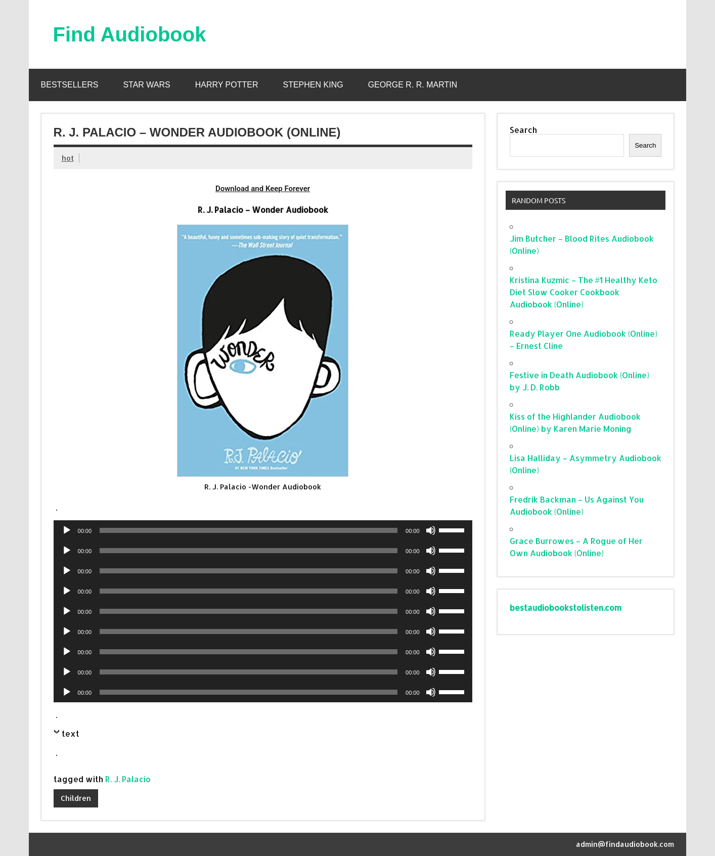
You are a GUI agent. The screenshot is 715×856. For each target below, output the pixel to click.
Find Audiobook (129, 34)
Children (76, 798)
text (70, 733)
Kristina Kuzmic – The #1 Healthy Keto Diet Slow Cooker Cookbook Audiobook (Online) (583, 292)
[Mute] (431, 530)
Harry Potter (226, 84)
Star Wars (146, 84)
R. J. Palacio (128, 779)
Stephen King (313, 84)
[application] (263, 530)
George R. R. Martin (413, 84)
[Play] (67, 530)
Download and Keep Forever (262, 188)
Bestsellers (70, 84)
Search (523, 129)
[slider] (248, 530)
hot (68, 158)
